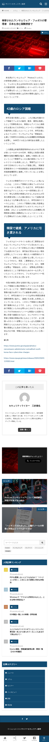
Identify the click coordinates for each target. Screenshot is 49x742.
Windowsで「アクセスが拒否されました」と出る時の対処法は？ (27, 598)
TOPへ (44, 739)
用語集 (9, 705)
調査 (8, 699)
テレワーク (28, 548)
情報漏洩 (7, 551)
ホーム (5, 739)
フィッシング (39, 548)
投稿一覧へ (24, 429)
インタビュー (12, 692)
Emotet (7, 548)
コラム (15, 11)
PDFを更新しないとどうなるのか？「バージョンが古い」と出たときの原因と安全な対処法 (27, 579)
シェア (15, 739)
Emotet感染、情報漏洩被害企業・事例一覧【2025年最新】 (26, 650)
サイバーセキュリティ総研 (31, 729)
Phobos (28, 28)
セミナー (10, 686)
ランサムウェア (17, 548)
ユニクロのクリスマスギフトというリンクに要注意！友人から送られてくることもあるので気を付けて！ (27, 631)
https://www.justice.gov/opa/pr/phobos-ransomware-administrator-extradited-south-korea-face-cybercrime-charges (22, 349)
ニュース (10, 673)
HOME (6, 10)
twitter (24, 739)
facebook (34, 739)
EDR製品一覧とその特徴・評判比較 (23, 614)
